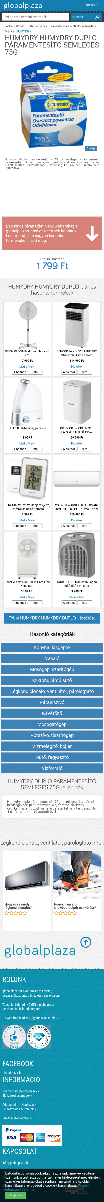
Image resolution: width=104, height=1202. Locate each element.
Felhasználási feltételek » (19, 1109)
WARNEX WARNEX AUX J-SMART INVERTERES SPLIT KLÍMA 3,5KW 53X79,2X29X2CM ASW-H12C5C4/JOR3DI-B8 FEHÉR (77, 507)
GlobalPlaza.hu (12, 1073)
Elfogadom (15, 1195)
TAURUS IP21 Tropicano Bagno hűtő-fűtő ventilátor (77, 584)
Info (35, 372)
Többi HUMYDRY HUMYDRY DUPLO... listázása (52, 618)
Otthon (20, 26)
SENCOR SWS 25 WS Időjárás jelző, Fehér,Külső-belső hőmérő (27, 507)
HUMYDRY (23, 31)
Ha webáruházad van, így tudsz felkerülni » (30, 1018)
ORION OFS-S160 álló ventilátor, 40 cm (27, 353)
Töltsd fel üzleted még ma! (23, 1009)
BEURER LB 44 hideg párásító (27, 428)
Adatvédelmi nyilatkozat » (19, 1105)
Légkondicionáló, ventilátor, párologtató (73, 26)
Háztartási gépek (37, 26)
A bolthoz (20, 372)
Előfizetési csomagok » (17, 1095)
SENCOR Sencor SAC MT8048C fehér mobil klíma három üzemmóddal (77, 353)
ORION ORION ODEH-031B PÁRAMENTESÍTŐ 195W (76, 430)
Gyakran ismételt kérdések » (20, 1091)
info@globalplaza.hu (16, 1163)
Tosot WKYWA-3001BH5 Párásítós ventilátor (27, 584)
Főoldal (9, 26)
